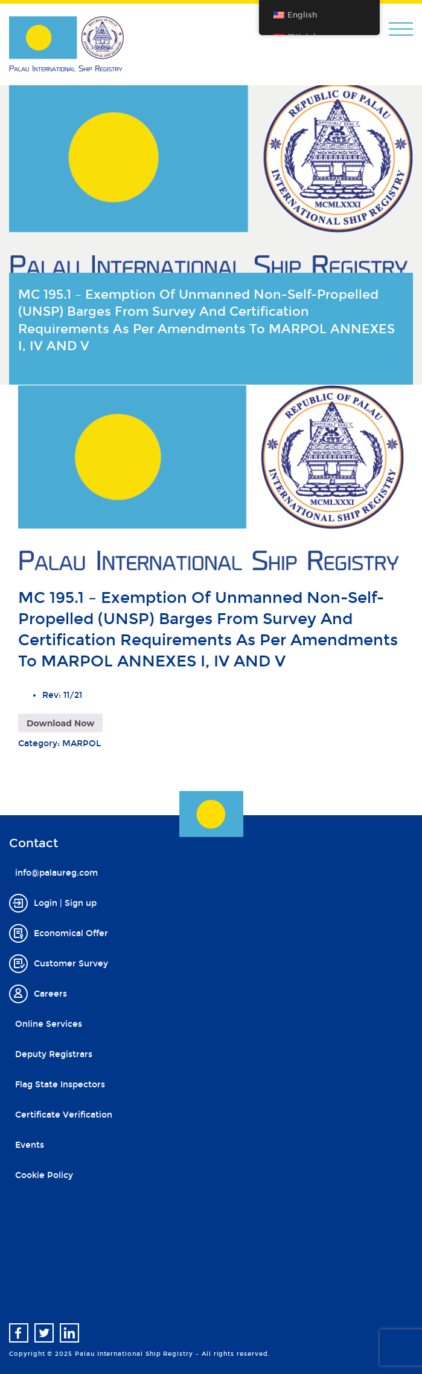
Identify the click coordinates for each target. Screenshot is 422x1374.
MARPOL (81, 743)
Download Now (60, 723)
